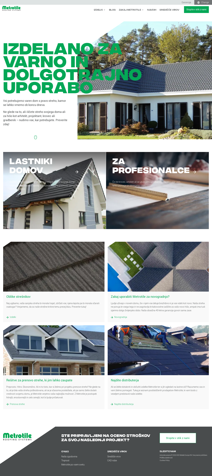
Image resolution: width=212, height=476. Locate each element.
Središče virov (169, 9)
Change (205, 2)
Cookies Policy (165, 460)
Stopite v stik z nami (196, 9)
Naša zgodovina (69, 456)
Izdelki (98, 9)
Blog (112, 9)
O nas (65, 451)
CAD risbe (112, 460)
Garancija (186, 2)
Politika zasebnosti (166, 458)
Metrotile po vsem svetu (73, 464)
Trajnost (65, 460)
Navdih (151, 9)
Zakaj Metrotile (130, 9)
